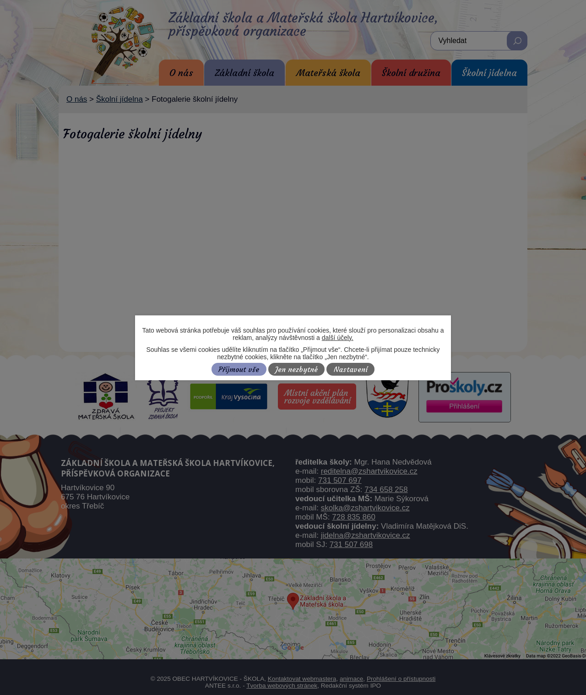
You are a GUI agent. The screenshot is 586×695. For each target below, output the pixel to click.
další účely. (337, 337)
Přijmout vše (238, 369)
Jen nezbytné (296, 369)
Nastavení (351, 369)
